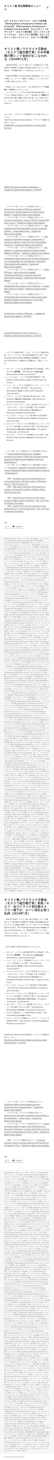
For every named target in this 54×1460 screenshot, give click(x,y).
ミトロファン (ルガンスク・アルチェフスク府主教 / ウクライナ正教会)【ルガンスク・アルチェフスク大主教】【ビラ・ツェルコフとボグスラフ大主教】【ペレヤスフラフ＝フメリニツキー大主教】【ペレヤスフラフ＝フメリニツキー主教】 (26, 828)
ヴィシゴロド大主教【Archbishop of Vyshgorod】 (19, 1214)
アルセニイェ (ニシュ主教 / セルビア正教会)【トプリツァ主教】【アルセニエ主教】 (26, 1186)
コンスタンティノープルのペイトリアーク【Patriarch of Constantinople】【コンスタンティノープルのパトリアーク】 (26, 690)
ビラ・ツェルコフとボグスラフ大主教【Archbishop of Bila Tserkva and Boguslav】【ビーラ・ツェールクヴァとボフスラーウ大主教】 (27, 753)
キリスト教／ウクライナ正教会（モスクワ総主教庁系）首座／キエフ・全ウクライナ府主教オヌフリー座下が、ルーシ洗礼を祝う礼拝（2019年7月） (27, 906)
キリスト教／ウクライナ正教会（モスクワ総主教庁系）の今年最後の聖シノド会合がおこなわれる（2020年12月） (26, 54)
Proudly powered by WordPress (14, 1457)
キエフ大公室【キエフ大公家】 (18, 1271)
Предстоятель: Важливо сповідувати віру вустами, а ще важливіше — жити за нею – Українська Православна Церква (26, 1118)
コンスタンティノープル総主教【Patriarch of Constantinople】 (26, 692)
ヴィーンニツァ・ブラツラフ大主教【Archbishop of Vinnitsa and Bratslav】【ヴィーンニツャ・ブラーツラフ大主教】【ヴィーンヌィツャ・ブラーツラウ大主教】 (26, 598)
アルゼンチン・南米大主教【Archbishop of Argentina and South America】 (26, 568)
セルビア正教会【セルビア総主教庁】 (37, 1280)
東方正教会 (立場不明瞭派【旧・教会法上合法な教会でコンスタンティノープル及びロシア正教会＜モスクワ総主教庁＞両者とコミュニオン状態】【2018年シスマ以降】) (26, 1434)
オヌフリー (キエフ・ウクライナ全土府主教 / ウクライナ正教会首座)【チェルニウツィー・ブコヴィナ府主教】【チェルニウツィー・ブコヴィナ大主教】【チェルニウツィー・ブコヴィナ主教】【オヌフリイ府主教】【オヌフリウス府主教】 (27, 634)
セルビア (22, 1280)
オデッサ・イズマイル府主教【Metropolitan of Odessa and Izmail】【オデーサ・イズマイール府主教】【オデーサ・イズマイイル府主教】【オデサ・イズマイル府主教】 (26, 629)
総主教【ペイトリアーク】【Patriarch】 (29, 891)
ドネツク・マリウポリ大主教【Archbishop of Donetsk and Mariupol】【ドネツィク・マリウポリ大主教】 (26, 728)
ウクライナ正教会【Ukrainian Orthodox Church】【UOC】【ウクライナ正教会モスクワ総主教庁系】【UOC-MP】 (25, 612)
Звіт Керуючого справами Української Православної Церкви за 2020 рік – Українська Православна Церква (27, 250)
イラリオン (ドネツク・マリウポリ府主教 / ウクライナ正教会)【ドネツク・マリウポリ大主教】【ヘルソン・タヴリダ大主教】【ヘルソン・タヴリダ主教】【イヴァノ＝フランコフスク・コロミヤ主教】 (26, 586)
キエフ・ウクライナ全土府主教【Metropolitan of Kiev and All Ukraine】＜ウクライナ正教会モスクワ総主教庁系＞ (26, 675)
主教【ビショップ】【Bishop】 (25, 870)
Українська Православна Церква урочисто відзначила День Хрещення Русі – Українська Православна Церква (23, 1107)
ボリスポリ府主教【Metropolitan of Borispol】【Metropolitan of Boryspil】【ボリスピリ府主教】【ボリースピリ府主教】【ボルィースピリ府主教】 (27, 814)
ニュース (23, 539)
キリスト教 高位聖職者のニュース (22, 7)
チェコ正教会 (44, 1284)
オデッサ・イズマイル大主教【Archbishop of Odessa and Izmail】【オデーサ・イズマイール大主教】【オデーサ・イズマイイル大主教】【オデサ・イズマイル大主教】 (27, 624)
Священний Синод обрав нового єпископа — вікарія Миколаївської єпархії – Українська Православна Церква (26, 289)
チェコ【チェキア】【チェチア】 (29, 1284)
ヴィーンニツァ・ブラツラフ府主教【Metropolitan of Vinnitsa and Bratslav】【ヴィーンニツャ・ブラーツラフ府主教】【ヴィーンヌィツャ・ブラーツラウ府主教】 (27, 603)
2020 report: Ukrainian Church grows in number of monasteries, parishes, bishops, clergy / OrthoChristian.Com (24, 489)
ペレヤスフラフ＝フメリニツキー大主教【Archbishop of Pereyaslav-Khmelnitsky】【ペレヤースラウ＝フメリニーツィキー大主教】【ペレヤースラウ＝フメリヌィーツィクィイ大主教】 (26, 791)
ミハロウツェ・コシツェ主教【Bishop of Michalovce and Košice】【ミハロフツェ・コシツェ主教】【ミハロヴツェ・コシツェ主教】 (26, 1376)
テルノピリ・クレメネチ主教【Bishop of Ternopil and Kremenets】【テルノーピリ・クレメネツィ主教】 (26, 721)
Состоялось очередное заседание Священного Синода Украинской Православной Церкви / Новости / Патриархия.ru (27, 470)
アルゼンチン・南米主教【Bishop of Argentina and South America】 (25, 566)
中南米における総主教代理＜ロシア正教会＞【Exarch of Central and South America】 (24, 1423)
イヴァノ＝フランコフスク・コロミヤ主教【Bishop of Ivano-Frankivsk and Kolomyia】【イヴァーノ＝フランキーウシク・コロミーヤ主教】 (26, 577)
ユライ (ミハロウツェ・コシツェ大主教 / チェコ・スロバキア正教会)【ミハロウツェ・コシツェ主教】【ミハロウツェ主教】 (26, 1389)
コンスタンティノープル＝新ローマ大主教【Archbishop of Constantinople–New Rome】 (27, 687)
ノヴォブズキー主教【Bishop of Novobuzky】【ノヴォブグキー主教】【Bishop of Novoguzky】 (27, 735)
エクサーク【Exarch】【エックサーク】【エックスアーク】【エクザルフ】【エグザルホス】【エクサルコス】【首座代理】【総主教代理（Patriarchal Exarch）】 (26, 619)
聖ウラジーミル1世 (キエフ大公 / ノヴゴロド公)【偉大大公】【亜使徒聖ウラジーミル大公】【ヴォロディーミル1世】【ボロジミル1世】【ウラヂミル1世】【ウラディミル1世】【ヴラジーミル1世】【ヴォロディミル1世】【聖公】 (26, 1447)
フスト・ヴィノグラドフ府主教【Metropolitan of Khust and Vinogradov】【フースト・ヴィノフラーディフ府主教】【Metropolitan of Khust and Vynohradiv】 (27, 767)
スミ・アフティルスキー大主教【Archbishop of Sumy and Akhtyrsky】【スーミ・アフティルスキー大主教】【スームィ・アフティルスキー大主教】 (26, 705)
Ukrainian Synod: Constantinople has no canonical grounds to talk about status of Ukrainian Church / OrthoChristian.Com (25, 481)
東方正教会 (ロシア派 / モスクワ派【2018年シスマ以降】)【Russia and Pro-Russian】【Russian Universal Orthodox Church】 (27, 874)
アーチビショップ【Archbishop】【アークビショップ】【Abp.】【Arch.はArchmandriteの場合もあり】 (26, 555)
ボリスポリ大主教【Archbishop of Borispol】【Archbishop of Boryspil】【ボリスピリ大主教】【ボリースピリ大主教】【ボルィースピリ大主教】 (27, 810)
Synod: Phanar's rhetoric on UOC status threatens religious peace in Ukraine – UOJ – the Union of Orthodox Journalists (26, 500)
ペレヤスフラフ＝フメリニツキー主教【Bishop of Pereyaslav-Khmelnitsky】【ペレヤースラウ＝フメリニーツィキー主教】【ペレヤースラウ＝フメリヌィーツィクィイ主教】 (26, 786)
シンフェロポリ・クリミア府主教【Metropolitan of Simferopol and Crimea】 (26, 702)
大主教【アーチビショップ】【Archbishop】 (26, 1426)
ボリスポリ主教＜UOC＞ (15, 808)
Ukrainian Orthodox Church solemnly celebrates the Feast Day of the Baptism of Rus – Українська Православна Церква (26, 1143)
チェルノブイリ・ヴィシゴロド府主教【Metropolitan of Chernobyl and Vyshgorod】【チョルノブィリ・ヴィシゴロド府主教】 (26, 718)
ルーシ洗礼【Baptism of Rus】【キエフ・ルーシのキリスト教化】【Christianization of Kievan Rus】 (26, 1396)
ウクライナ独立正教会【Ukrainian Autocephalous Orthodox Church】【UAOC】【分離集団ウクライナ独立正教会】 (26, 615)
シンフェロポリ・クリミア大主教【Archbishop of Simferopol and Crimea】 (26, 700)
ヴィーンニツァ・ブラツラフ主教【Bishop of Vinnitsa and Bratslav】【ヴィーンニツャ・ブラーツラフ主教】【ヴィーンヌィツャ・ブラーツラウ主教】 (26, 594)
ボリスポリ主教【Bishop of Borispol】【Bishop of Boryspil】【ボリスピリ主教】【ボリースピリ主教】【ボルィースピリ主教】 (26, 806)
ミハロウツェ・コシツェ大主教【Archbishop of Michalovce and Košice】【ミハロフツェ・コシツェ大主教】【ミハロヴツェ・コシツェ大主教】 (27, 1380)
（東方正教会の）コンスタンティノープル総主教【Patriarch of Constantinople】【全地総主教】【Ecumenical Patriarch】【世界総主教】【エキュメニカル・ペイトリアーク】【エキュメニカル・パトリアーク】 (27, 542)
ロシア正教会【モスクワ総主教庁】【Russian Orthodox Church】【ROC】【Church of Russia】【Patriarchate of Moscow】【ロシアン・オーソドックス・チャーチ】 (26, 864)
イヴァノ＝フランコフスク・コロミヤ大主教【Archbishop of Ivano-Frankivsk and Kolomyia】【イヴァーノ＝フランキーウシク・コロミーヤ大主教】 (26, 581)
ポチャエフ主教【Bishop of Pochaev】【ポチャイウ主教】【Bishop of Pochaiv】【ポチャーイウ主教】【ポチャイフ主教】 (25, 795)
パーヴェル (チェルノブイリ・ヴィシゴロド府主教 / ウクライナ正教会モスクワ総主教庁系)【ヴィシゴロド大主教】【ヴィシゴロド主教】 (27, 738)
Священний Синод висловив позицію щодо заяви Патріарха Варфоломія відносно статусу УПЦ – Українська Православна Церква (25, 300)
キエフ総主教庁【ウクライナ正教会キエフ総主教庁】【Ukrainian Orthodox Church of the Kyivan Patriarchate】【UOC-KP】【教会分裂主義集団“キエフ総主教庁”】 (26, 680)
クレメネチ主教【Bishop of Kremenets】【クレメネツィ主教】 (27, 685)
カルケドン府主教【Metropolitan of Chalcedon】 (28, 666)
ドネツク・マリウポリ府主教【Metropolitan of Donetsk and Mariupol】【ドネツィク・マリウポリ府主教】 (24, 731)
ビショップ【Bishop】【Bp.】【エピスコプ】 (25, 750)
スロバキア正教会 (13, 1280)
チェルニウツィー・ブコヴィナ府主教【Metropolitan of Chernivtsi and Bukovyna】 (24, 715)
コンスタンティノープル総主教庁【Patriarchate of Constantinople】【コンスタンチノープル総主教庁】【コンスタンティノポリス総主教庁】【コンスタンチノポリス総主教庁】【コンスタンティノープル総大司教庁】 (27, 696)
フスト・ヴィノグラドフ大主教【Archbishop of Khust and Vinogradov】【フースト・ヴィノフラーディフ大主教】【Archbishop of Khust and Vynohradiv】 (26, 763)
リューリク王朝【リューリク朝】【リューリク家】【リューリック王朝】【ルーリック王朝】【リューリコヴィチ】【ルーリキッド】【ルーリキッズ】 (26, 1393)
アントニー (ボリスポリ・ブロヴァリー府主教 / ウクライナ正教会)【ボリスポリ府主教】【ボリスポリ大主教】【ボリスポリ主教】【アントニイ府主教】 (26, 571)
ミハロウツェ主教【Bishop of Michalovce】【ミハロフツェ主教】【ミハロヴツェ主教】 (26, 1384)
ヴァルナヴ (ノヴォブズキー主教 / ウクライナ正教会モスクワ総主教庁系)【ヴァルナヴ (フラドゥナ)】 (26, 590)
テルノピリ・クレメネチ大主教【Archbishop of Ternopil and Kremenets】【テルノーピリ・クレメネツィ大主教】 (26, 724)
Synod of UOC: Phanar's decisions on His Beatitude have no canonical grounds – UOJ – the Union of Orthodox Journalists (27, 509)
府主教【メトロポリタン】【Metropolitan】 (32, 872)
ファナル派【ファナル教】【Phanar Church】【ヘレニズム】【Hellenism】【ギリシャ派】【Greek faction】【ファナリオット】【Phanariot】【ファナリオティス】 (26, 757)
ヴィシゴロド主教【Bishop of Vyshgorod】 (21, 606)
